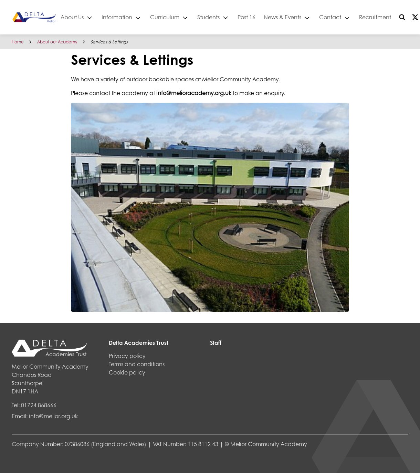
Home (18, 42)
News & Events (307, 17)
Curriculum (189, 17)
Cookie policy (127, 372)
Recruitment (400, 17)
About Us (96, 17)
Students (233, 17)
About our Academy (57, 42)
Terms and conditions (137, 364)
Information (141, 17)
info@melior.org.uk (53, 416)
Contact (355, 17)
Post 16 (271, 17)
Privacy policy (127, 356)
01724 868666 (38, 405)
